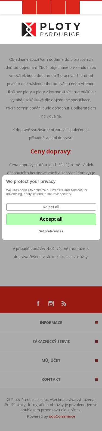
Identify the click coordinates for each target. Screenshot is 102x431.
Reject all (51, 207)
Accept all (51, 219)
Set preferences (51, 231)
